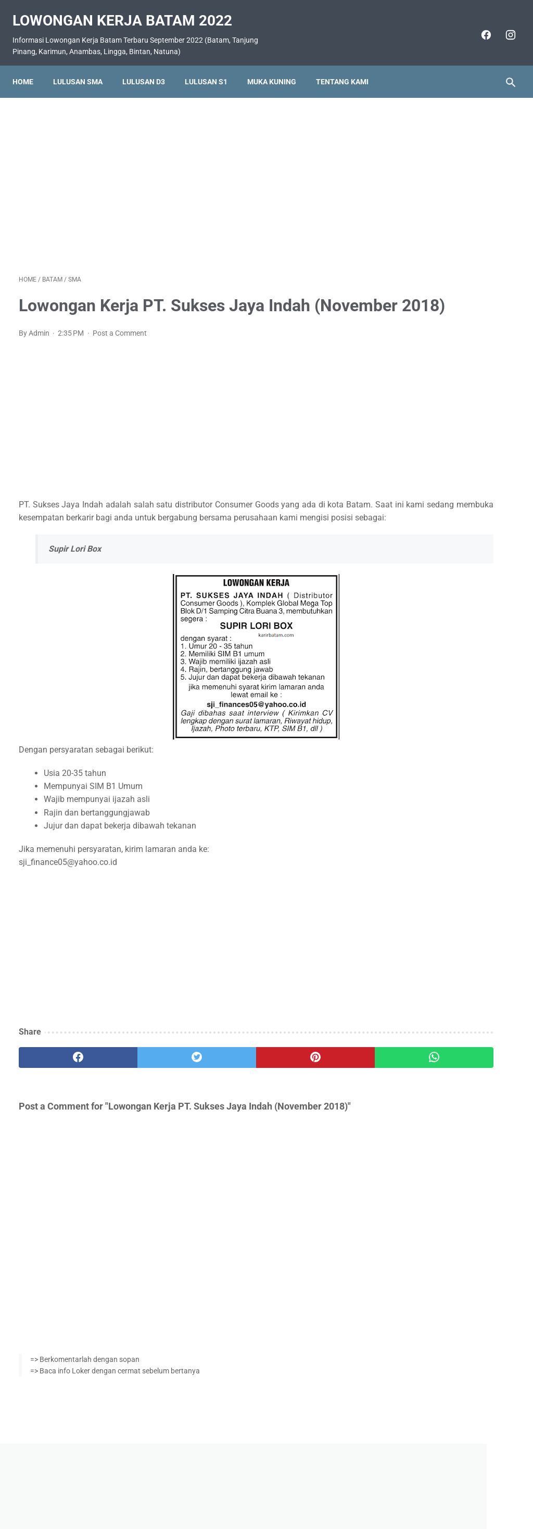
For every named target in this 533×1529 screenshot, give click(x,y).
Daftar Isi (308, 1491)
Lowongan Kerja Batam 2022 (128, 10)
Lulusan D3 (150, 66)
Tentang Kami (348, 66)
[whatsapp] (307, 1087)
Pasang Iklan (261, 1491)
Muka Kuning (277, 66)
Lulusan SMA (84, 66)
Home (29, 66)
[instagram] (503, 25)
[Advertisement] (184, 174)
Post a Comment (120, 350)
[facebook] (478, 25)
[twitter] (142, 1087)
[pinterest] (225, 1087)
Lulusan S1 (212, 66)
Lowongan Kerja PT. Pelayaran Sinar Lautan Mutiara (439, 534)
